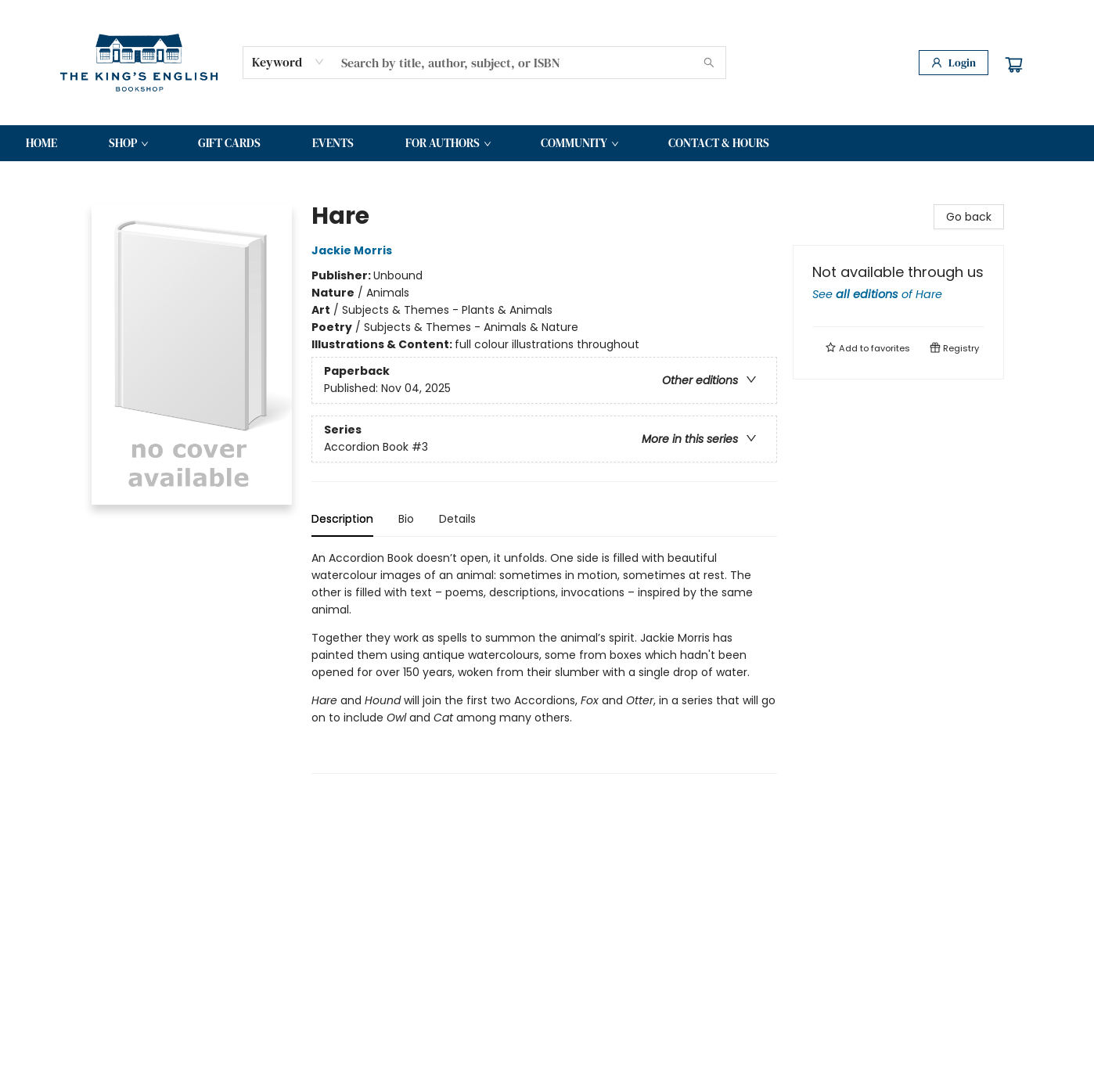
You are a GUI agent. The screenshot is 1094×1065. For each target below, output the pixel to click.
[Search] (709, 62)
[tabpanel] (544, 661)
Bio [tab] (406, 519)
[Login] (953, 62)
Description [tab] (342, 519)
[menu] (547, 143)
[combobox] (288, 62)
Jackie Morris (354, 250)
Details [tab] (457, 519)
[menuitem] (41, 143)
